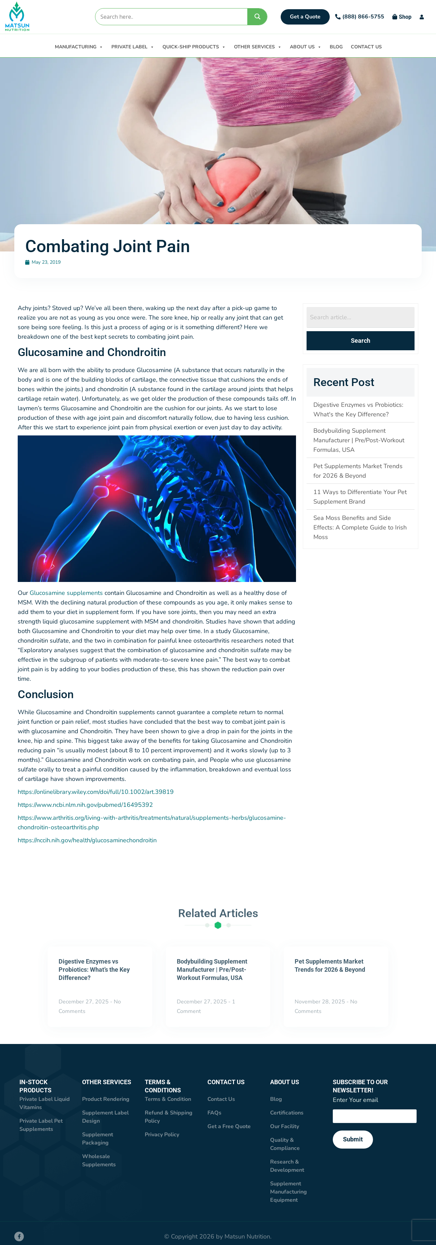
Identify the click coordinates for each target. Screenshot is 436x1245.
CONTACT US (366, 47)
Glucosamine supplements (66, 593)
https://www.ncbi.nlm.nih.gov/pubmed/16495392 (85, 805)
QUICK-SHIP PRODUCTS (194, 46)
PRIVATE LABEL (132, 46)
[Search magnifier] (257, 16)
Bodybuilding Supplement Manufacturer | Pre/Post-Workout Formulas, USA (212, 970)
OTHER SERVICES (258, 46)
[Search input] (171, 17)
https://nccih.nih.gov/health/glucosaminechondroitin (87, 840)
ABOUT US (306, 46)
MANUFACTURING (79, 46)
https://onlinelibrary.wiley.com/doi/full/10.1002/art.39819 (96, 792)
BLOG (336, 47)
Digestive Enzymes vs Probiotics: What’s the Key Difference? (94, 970)
